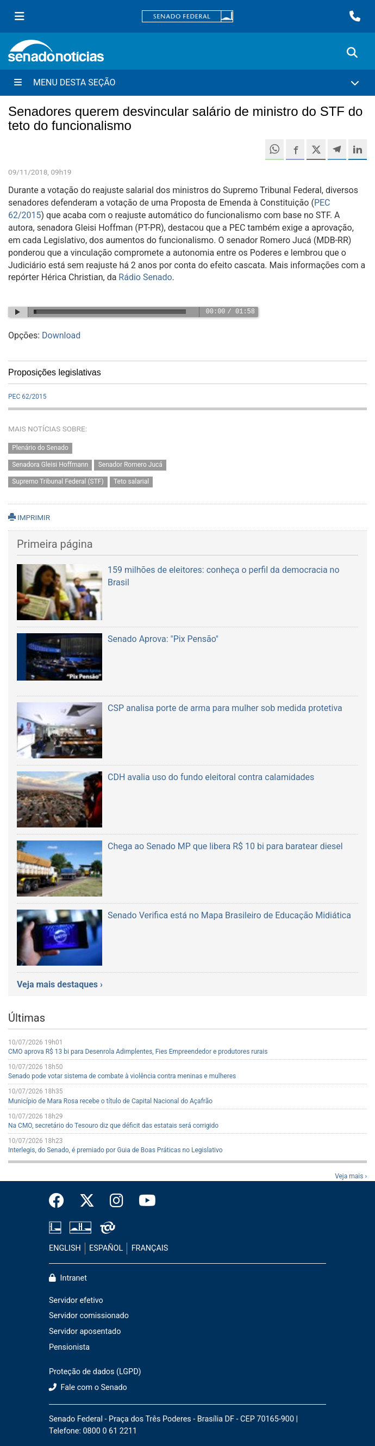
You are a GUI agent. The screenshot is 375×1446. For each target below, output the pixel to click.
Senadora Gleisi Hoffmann (50, 465)
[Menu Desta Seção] (187, 83)
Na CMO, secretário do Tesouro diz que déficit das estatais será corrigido (113, 1125)
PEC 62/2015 (27, 396)
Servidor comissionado (89, 1315)
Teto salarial (131, 481)
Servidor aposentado (85, 1331)
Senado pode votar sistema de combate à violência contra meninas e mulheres (122, 1076)
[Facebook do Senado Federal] (60, 1201)
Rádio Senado (145, 277)
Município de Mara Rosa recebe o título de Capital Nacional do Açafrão (110, 1101)
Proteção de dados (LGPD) (95, 1371)
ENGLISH (65, 1248)
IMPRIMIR (29, 517)
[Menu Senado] (19, 16)
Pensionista (69, 1347)
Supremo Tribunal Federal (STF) (57, 481)
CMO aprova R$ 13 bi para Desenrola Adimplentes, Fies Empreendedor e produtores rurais (137, 1051)
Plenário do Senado (40, 448)
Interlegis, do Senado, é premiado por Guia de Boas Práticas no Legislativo (115, 1150)
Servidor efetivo (76, 1300)
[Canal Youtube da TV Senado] (143, 1201)
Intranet (68, 1278)
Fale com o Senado (88, 1387)
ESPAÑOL (106, 1248)
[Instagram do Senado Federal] (116, 1201)
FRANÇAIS (150, 1248)
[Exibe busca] (352, 53)
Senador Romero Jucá (130, 465)
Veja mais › (351, 1176)
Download (61, 335)
